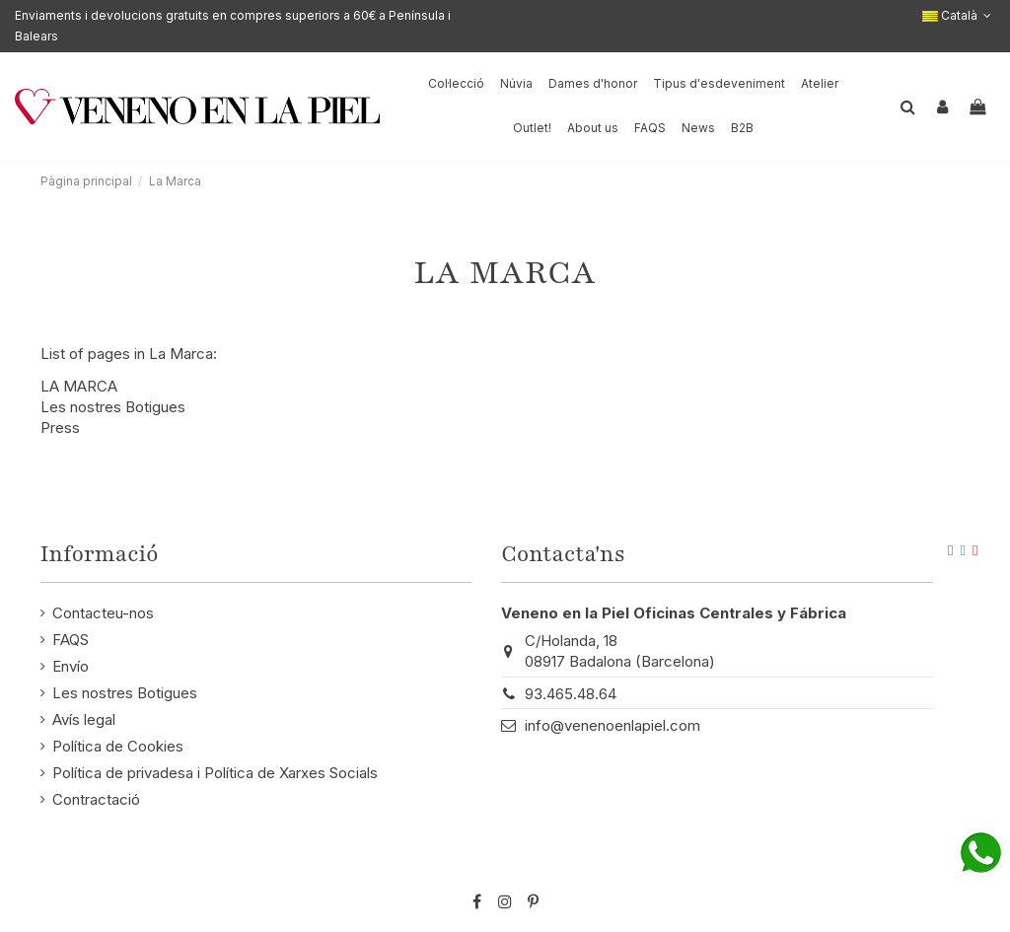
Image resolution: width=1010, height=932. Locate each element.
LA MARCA (78, 386)
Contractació (96, 799)
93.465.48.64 (570, 693)
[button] (592, 129)
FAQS (70, 639)
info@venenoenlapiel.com (612, 725)
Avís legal (83, 719)
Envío (70, 666)
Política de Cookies (117, 746)
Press (60, 427)
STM (928, 869)
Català (958, 15)
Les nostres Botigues (112, 406)
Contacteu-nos (103, 613)
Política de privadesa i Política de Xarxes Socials (215, 772)
